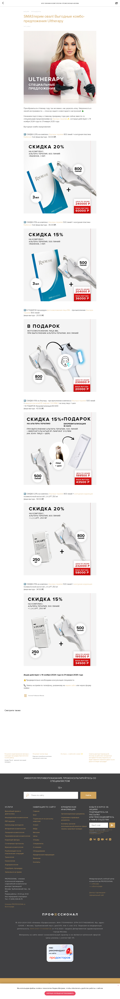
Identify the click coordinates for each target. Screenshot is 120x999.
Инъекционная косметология (16, 819)
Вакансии (36, 860)
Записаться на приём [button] (13, 874)
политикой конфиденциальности (96, 834)
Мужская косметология (14, 849)
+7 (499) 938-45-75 (16, 901)
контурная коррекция (83, 494)
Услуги (9, 809)
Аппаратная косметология (15, 830)
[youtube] (102, 841)
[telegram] (106, 841)
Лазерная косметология (14, 834)
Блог (35, 817)
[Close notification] (118, 985)
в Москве (95, 885)
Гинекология (10, 863)
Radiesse (27, 138)
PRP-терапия (10, 823)
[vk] (94, 841)
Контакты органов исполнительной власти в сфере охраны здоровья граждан (74, 827)
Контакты (36, 864)
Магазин (36, 834)
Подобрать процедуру (13, 870)
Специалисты (38, 845)
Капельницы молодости (14, 827)
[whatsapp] (90, 841)
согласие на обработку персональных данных (100, 832)
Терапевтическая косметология (17, 838)
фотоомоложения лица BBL (58, 311)
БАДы (35, 830)
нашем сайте (70, 686)
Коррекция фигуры (12, 841)
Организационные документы (73, 815)
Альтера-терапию (59, 120)
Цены (35, 838)
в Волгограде (97, 888)
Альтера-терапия (56, 135)
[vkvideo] (98, 841)
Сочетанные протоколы (14, 845)
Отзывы (36, 841)
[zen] (110, 841)
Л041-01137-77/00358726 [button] (41, 930)
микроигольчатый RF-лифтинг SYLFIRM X (42, 404)
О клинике (37, 849)
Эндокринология (11, 866)
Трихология (9, 859)
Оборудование (39, 853)
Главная (36, 813)
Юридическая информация (43, 856)
